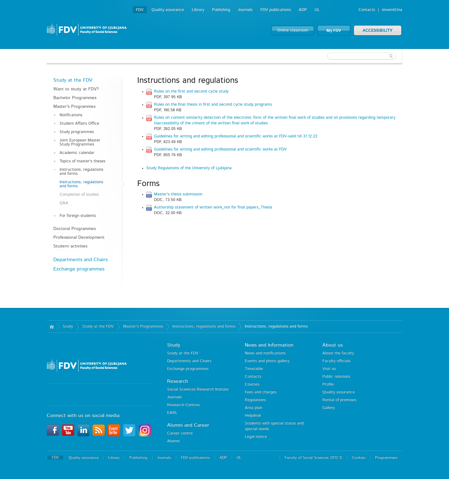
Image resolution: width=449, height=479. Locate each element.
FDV (140, 10)
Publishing (221, 10)
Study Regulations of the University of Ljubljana (189, 168)
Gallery (328, 408)
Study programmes (77, 132)
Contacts (367, 10)
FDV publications (275, 10)
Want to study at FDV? (76, 89)
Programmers (386, 457)
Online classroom (292, 30)
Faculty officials (336, 361)
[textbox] (361, 56)
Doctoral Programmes (74, 229)
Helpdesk (253, 416)
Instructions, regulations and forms (81, 172)
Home (51, 327)
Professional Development (78, 237)
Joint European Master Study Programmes (80, 142)
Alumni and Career (188, 425)
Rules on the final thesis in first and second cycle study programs (213, 105)
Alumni (173, 441)
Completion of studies (79, 195)
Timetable (254, 369)
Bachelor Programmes (74, 98)
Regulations (255, 400)
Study (68, 326)
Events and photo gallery (267, 361)
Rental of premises (339, 400)
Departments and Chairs (80, 259)
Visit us (329, 369)
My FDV (333, 31)
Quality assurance (168, 10)
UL (317, 10)
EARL (172, 413)
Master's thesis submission (178, 194)
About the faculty (338, 353)
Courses (252, 384)
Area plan (253, 408)
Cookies (358, 457)
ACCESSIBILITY (378, 31)
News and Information (269, 344)
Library (198, 10)
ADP (303, 10)
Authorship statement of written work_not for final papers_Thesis (213, 207)
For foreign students (78, 216)
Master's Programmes (74, 106)
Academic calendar (77, 153)
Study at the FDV (72, 80)
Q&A (64, 203)
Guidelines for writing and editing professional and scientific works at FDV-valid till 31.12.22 (235, 136)
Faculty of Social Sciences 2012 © (313, 457)
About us (332, 344)
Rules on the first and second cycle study (191, 91)
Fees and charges (261, 392)
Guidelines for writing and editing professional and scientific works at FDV (220, 149)
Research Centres (183, 405)
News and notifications (265, 353)
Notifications (71, 115)
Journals (245, 10)
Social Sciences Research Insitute (198, 389)
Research (177, 381)
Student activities (70, 246)
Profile (328, 384)
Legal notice (256, 437)
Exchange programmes (78, 268)
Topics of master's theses (82, 161)
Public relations (336, 377)
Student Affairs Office (79, 124)
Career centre (180, 433)
